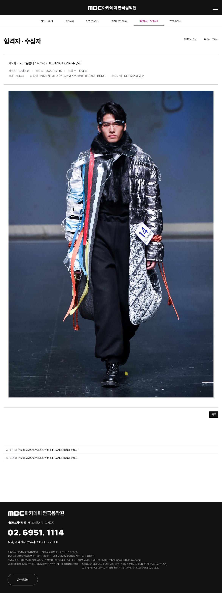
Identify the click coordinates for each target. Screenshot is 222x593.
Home (174, 39)
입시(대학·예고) (119, 20)
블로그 (4, 8)
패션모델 (69, 20)
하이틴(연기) (92, 20)
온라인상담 (22, 579)
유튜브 (12, 8)
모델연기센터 (190, 39)
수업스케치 (175, 20)
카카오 (28, 8)
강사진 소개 (47, 20)
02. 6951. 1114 (36, 532)
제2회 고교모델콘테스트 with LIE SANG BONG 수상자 (48, 449)
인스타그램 (20, 8)
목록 (214, 414)
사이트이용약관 (35, 522)
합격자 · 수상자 (149, 20)
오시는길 (49, 522)
